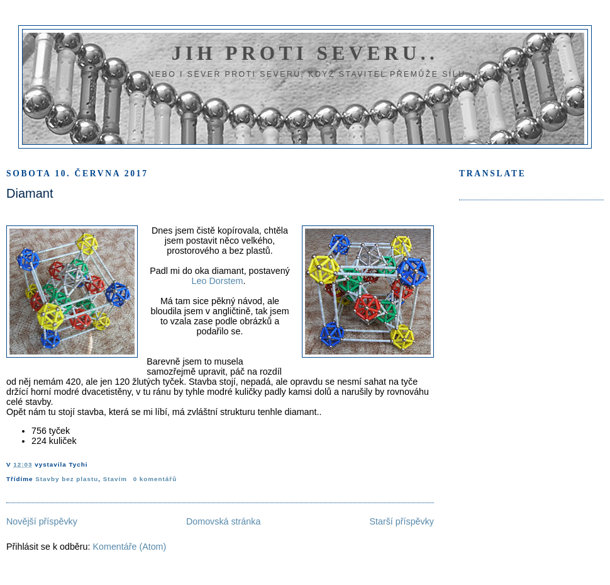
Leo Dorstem (217, 281)
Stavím (115, 478)
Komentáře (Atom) (129, 547)
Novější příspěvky (41, 521)
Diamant (29, 193)
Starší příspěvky (402, 521)
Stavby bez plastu (66, 478)
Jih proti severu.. (305, 53)
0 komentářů (155, 478)
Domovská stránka (223, 521)
